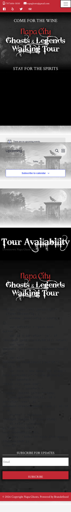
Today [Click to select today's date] (35, 161)
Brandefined (61, 497)
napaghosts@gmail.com (38, 3)
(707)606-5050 (12, 3)
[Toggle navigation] (65, 4)
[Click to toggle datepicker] (15, 150)
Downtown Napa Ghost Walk (19, 249)
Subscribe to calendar (34, 173)
